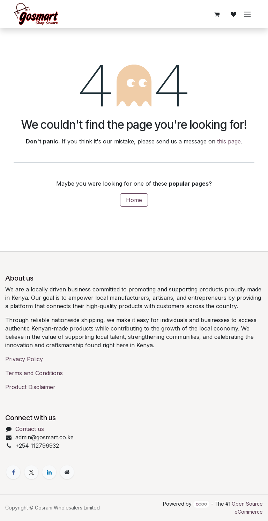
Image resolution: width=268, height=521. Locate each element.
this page (229, 141)
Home (134, 199)
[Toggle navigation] (247, 14)
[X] (31, 472)
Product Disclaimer (30, 387)
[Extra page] (67, 472)
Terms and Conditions (34, 373)
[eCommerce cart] (217, 14)
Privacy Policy (24, 359)
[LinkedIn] (49, 472)
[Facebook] (13, 472)
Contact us (29, 428)
